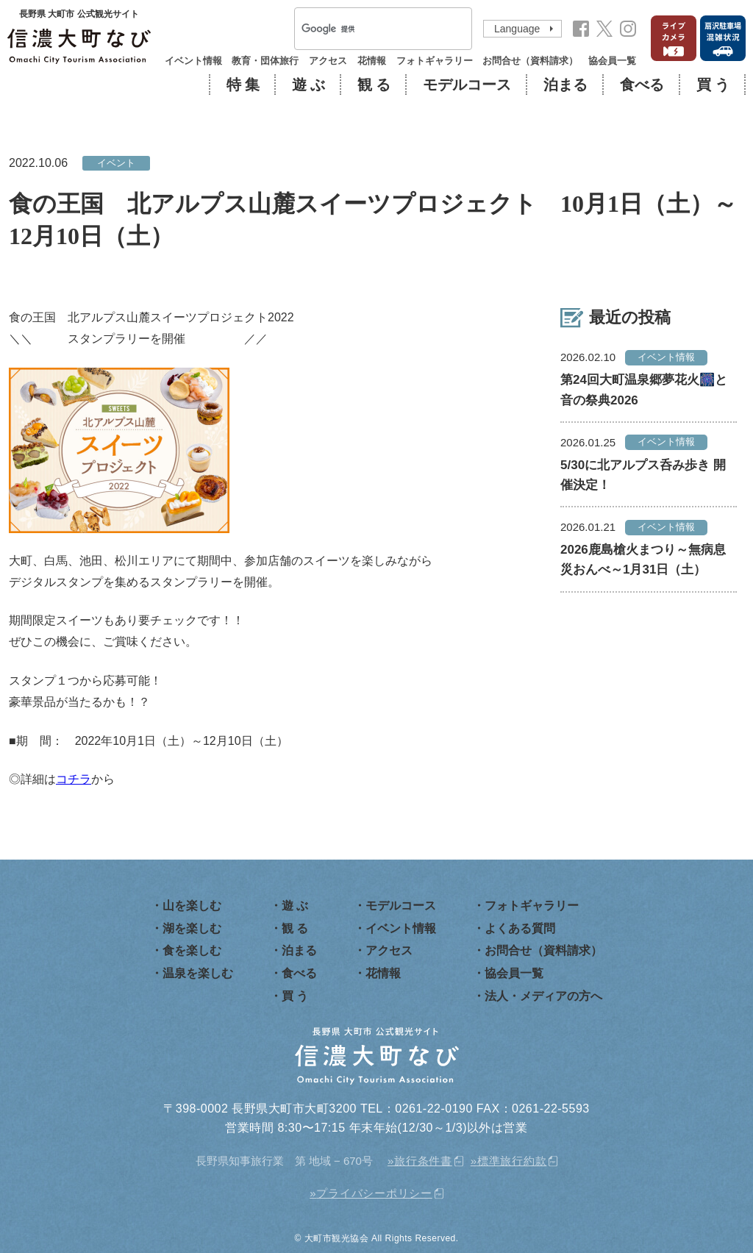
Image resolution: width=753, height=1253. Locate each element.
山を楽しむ (192, 905)
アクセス (328, 61)
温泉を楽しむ (198, 973)
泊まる (565, 84)
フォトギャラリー (434, 61)
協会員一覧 (612, 61)
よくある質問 (520, 928)
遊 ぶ (308, 84)
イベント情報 (193, 61)
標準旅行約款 (512, 1160)
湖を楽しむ (192, 928)
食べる (642, 84)
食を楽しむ (192, 950)
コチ (67, 779)
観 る (373, 84)
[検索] (364, 29)
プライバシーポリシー (374, 1193)
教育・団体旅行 (265, 61)
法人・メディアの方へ (543, 996)
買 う (712, 84)
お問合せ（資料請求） (530, 61)
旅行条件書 (423, 1160)
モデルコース (467, 84)
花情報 (371, 61)
